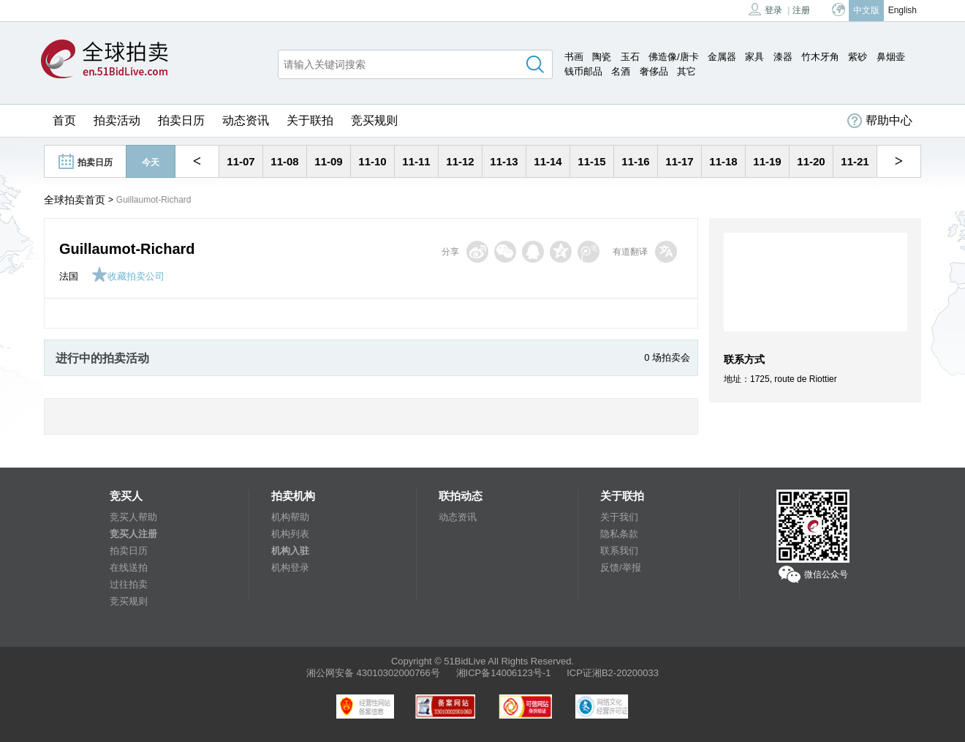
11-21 (854, 161)
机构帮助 (290, 516)
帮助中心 (879, 120)
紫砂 (857, 56)
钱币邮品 (583, 71)
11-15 (591, 161)
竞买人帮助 (133, 516)
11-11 (416, 161)
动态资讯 (245, 120)
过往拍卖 (129, 584)
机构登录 (290, 567)
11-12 (460, 161)
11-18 (723, 161)
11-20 (811, 161)
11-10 (372, 161)
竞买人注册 (133, 533)
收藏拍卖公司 (127, 276)
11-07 (240, 161)
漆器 (782, 56)
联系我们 (619, 550)
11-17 (679, 161)
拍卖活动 (117, 120)
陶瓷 (601, 56)
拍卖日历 (181, 120)
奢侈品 (654, 71)
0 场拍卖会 (667, 357)
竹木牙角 (820, 56)
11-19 (767, 161)
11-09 (328, 161)
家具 (754, 56)
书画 (573, 56)
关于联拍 (310, 120)
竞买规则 (374, 120)
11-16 (635, 161)
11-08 (284, 161)
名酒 (620, 71)
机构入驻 (290, 550)
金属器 (722, 56)
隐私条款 (619, 533)
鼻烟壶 (891, 56)
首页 (64, 120)
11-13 (504, 161)
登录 (765, 9)
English (902, 10)
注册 (801, 10)
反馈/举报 (620, 567)
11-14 (547, 161)
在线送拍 (129, 567)
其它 (686, 71)
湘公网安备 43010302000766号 (373, 672)
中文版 (866, 10)
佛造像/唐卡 (673, 56)
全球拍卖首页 (74, 200)
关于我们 (619, 516)
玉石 (630, 56)
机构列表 (290, 533)
